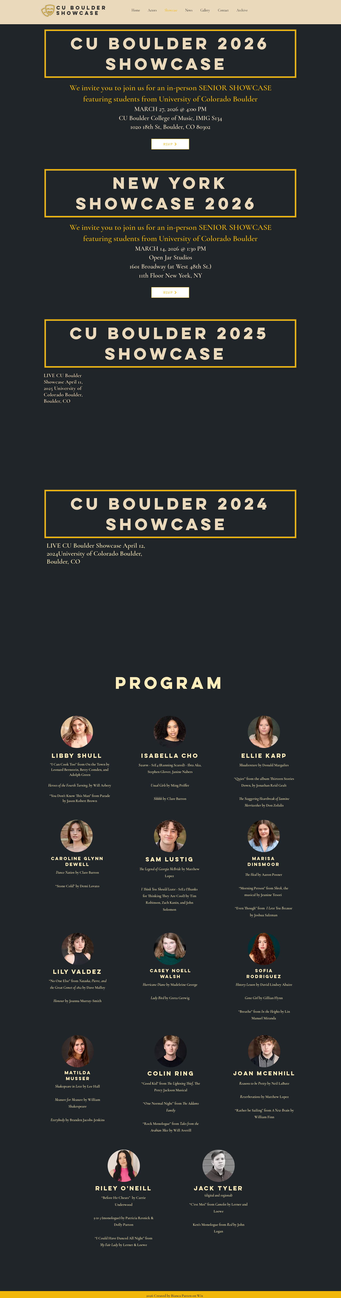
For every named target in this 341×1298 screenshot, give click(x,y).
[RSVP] (170, 144)
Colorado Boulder (229, 99)
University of (180, 99)
